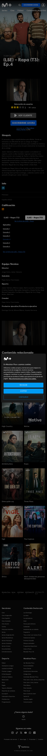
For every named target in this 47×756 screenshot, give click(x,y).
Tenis (3, 682)
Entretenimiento (7, 652)
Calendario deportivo (36, 10)
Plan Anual (27, 691)
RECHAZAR (23, 385)
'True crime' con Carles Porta (32, 635)
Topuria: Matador (7, 688)
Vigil (3, 539)
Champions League (7, 666)
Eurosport (5, 693)
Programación (6, 702)
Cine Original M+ (7, 615)
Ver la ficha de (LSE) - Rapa (24, 221)
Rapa (26, 464)
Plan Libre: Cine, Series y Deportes (34, 680)
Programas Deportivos (30, 646)
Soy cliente (23, 115)
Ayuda (23, 717)
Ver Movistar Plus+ (29, 663)
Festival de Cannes (29, 638)
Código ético (27, 674)
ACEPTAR (23, 391)
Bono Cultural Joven (30, 693)
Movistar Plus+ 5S (29, 652)
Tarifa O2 (26, 696)
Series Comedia (6, 643)
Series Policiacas (7, 640)
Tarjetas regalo (28, 699)
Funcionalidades (28, 666)
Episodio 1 (6, 229)
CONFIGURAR (23, 397)
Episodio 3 (6, 236)
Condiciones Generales (31, 671)
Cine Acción (5, 624)
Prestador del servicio (10, 739)
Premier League (7, 671)
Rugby (3, 685)
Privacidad (32, 739)
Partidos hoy (5, 699)
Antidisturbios (7, 464)
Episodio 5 (6, 243)
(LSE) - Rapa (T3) (35, 217)
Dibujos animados (29, 643)
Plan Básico (27, 685)
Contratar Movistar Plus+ (31, 677)
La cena (26, 615)
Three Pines (28, 502)
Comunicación (28, 702)
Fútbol (21, 10)
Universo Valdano (7, 677)
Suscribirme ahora (31, 5)
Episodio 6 (6, 246)
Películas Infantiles (7, 629)
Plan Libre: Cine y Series (31, 682)
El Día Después (6, 674)
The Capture (29, 539)
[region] (23, 378)
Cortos (4, 626)
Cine (12, 10)
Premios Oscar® (29, 640)
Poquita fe (27, 632)
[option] (24, 333)
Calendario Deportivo (8, 696)
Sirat (25, 621)
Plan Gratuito (28, 688)
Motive (26, 426)
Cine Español (6, 618)
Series (4, 10)
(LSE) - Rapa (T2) (12, 217)
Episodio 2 (6, 232)
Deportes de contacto (8, 691)
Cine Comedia (6, 621)
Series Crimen (6, 646)
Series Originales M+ (8, 635)
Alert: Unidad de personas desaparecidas (34, 578)
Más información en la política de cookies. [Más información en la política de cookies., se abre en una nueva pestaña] (22, 379)
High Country (7, 426)
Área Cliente (27, 668)
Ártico (4, 577)
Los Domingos (28, 612)
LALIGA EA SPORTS (7, 668)
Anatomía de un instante (31, 629)
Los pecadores (28, 618)
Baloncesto (5, 680)
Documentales (6, 649)
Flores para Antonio (30, 624)
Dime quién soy (8, 502)
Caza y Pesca (27, 649)
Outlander (27, 626)
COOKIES (40, 739)
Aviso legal (23, 739)
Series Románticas (7, 638)
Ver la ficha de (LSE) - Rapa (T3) (14, 252)
